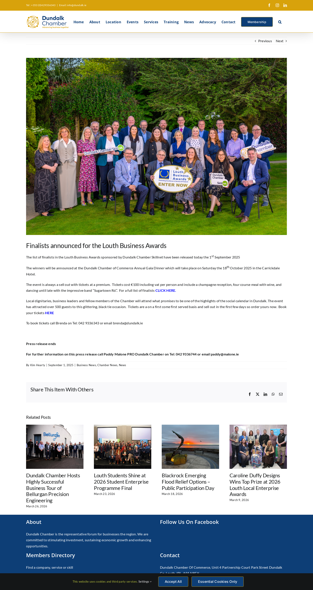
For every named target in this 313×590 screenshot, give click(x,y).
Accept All (173, 581)
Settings (145, 581)
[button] (279, 21)
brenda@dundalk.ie (128, 323)
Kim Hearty (37, 365)
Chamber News (107, 365)
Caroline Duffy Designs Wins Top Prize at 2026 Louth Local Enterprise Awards (255, 484)
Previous (265, 41)
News (122, 365)
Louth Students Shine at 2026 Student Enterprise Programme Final (121, 481)
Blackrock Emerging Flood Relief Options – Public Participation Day (188, 481)
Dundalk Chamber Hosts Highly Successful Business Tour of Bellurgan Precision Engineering (53, 487)
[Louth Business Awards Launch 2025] (156, 146)
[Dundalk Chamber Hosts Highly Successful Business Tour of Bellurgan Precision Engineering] (54, 427)
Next (279, 41)
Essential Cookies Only (217, 581)
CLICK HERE (165, 290)
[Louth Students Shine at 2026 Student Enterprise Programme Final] (122, 427)
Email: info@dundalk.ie (72, 5)
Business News (86, 365)
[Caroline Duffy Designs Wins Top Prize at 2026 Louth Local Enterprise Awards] (258, 427)
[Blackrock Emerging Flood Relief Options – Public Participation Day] (190, 427)
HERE (49, 313)
